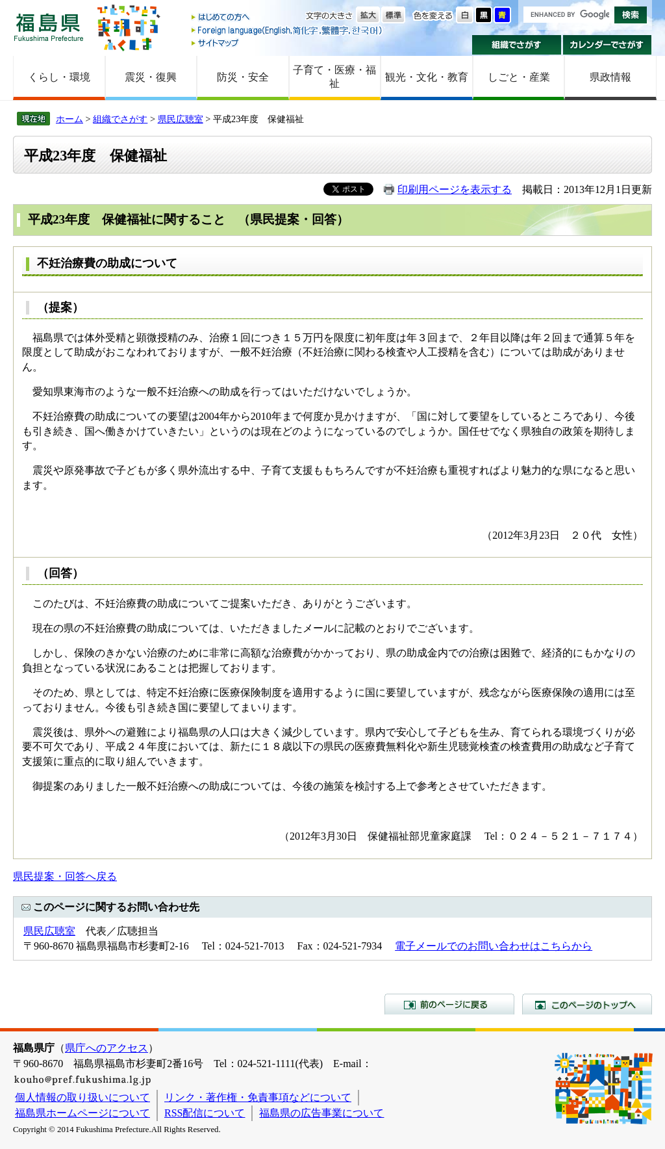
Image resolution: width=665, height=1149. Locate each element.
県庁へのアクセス (106, 1047)
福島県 (48, 27)
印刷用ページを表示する (454, 189)
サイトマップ (287, 42)
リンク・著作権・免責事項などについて (257, 1097)
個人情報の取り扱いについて (82, 1097)
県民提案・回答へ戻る (65, 876)
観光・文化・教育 (426, 77)
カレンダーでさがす (607, 45)
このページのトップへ (587, 1004)
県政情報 (610, 77)
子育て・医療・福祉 (334, 76)
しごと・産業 (519, 77)
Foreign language (287, 30)
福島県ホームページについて (82, 1112)
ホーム (69, 119)
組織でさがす (516, 45)
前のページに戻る (449, 1004)
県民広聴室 (180, 119)
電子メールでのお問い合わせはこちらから (493, 945)
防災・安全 (243, 77)
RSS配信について (204, 1112)
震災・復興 (151, 77)
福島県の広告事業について (321, 1112)
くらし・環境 (59, 77)
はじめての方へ (287, 18)
